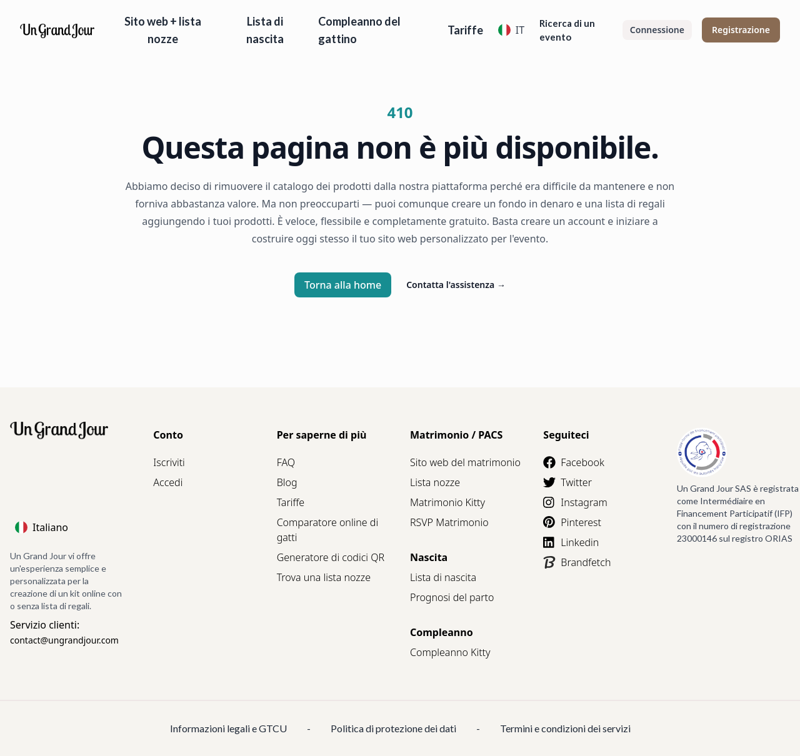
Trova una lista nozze (324, 577)
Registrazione (741, 30)
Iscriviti (168, 462)
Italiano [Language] (41, 527)
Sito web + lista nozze (162, 30)
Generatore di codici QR (330, 557)
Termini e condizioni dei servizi (565, 728)
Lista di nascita (265, 30)
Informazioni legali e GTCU (228, 728)
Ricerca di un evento (567, 29)
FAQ (286, 462)
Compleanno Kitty (450, 652)
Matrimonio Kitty (447, 502)
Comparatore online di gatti (327, 529)
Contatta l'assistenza (456, 285)
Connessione (657, 30)
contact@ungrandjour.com (64, 640)
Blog (287, 482)
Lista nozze (435, 482)
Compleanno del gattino (359, 30)
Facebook (573, 462)
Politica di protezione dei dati (393, 728)
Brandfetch (577, 562)
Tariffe (465, 30)
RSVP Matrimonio (449, 522)
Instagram (575, 502)
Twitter (567, 482)
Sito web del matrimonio (465, 462)
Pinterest (572, 522)
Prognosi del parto (452, 597)
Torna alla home (342, 285)
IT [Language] (511, 30)
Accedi (167, 482)
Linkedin (571, 542)
